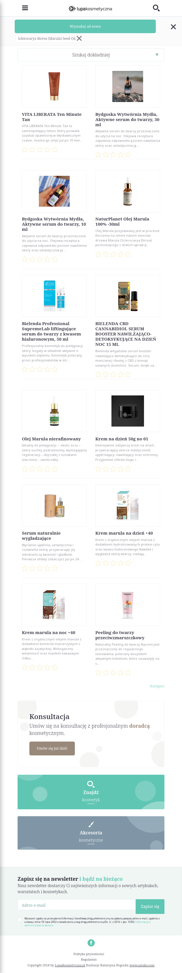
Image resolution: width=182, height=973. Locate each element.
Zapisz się (150, 906)
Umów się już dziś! (52, 748)
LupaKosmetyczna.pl (70, 965)
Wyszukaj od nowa (85, 26)
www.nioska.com (141, 965)
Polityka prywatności (88, 954)
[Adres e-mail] (77, 905)
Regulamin (89, 959)
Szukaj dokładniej (91, 55)
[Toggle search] (158, 8)
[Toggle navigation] (23, 8)
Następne (156, 686)
